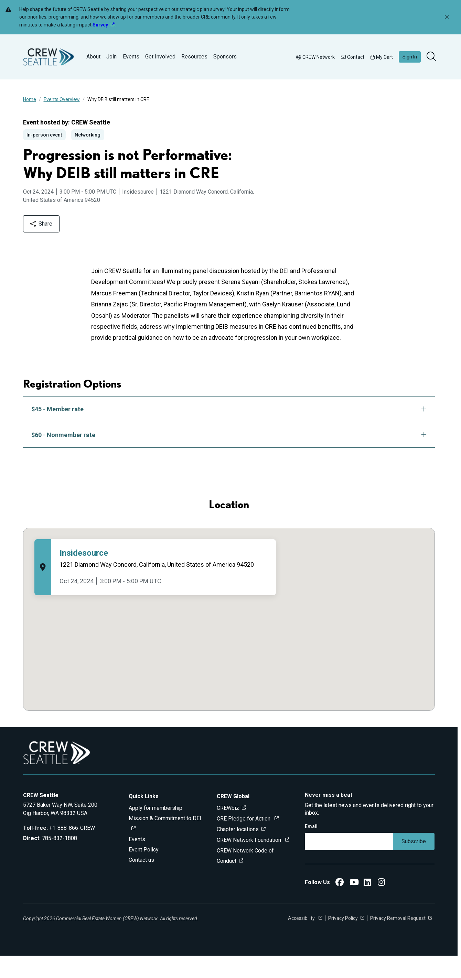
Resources (194, 56)
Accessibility (302, 940)
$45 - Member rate (229, 431)
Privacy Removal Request (398, 940)
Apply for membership (155, 830)
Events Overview (62, 99)
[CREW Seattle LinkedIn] (367, 905)
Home (29, 99)
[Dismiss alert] (446, 17)
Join (111, 56)
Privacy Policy (343, 940)
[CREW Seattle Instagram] (381, 905)
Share (113, 245)
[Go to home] (48, 57)
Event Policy (144, 872)
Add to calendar (57, 245)
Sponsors (225, 56)
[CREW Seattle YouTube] (354, 905)
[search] (432, 57)
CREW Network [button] (315, 57)
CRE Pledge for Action (244, 841)
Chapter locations (238, 851)
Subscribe (413, 863)
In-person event (44, 135)
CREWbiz (228, 830)
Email (311, 848)
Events (131, 56)
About (93, 56)
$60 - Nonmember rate (229, 456)
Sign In (410, 56)
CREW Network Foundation (249, 862)
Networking (87, 135)
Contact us (141, 882)
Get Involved (160, 56)
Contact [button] (352, 57)
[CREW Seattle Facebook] (339, 905)
